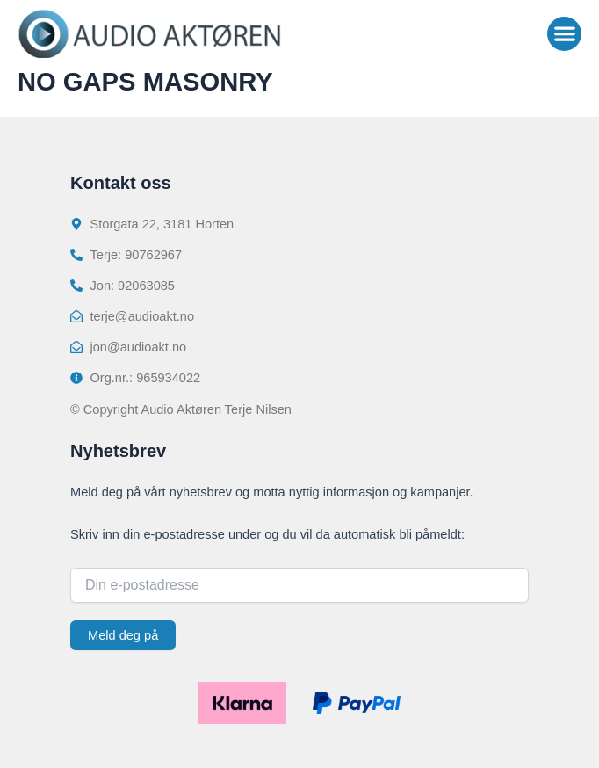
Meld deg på (123, 635)
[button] (564, 34)
